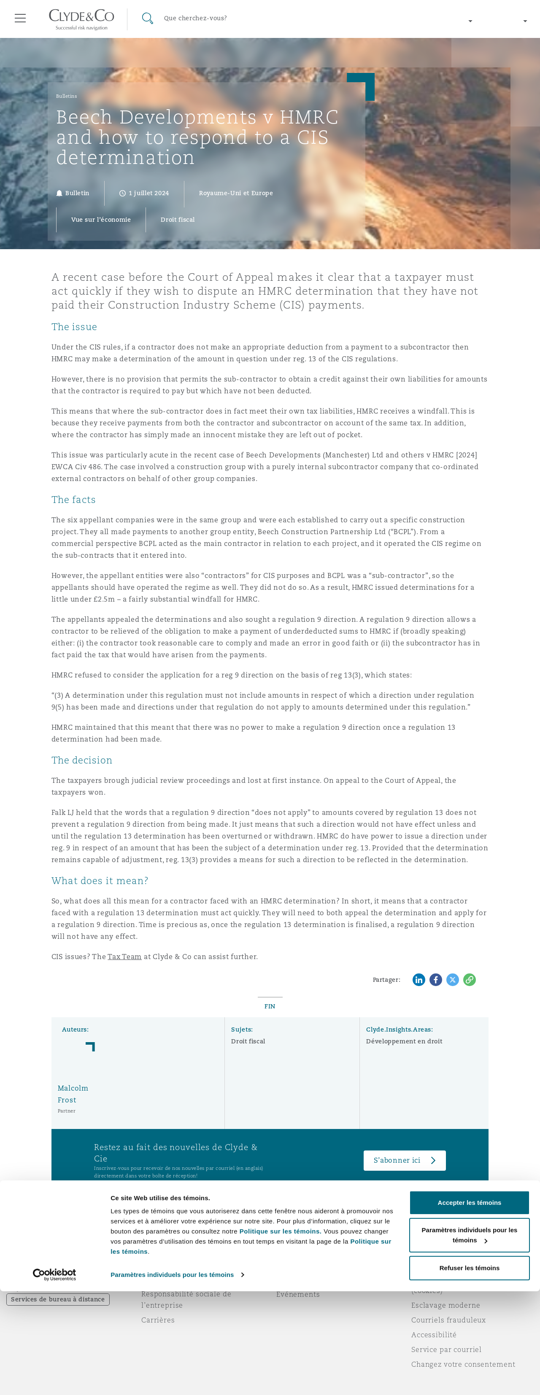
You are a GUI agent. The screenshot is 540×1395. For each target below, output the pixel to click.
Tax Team (125, 956)
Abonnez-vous (301, 1265)
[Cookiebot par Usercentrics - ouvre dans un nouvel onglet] (55, 1378)
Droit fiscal (248, 1041)
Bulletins (67, 96)
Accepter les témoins (470, 1306)
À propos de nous (172, 1249)
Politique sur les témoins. (281, 1335)
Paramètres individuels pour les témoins (172, 1378)
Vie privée (429, 1264)
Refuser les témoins (470, 1371)
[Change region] (430, 21)
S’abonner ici (397, 1160)
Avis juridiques (438, 1249)
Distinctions (162, 1264)
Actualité (157, 1279)
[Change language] (506, 21)
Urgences (303, 1249)
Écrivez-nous (299, 1279)
